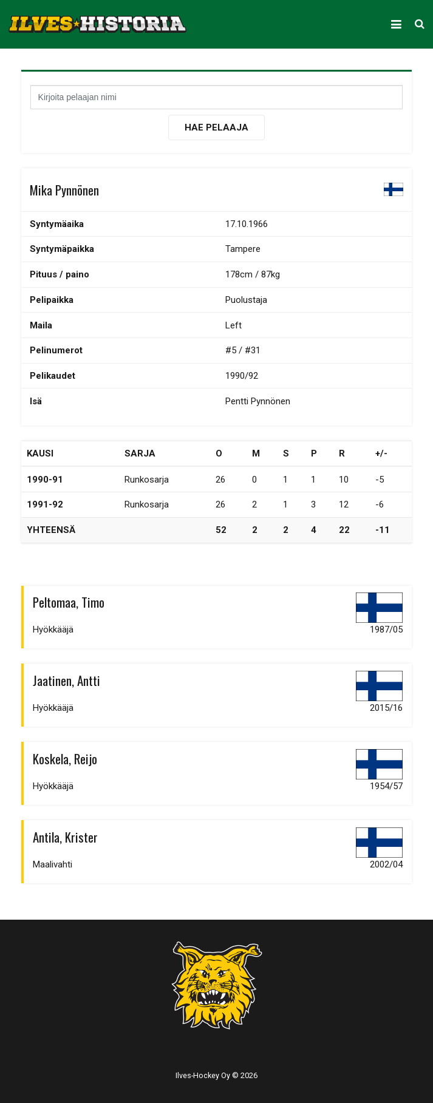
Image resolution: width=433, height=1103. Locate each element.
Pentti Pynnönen (257, 401)
